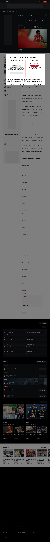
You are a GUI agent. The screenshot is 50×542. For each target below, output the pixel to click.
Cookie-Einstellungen (37, 84)
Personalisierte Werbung (16, 72)
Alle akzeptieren (16, 65)
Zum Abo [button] (34, 65)
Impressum (12, 84)
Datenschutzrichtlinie (23, 84)
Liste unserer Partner (34, 81)
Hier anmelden (34, 68)
